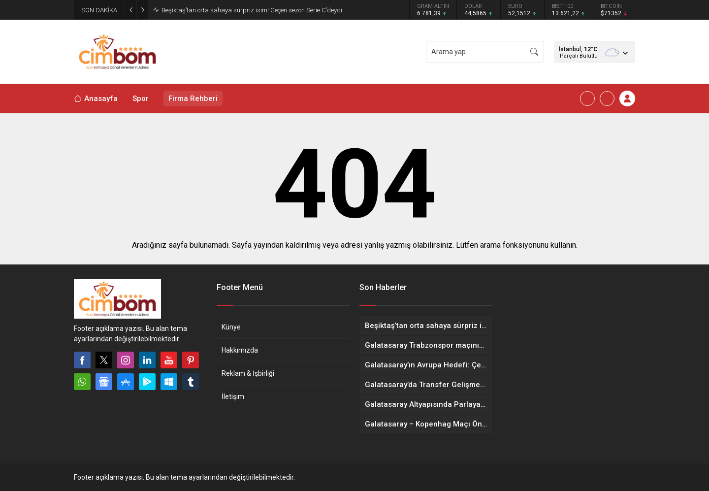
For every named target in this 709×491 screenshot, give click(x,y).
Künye (231, 327)
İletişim (233, 396)
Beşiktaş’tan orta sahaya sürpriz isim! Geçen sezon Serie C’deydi (251, 10)
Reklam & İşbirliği (248, 373)
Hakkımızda (240, 350)
